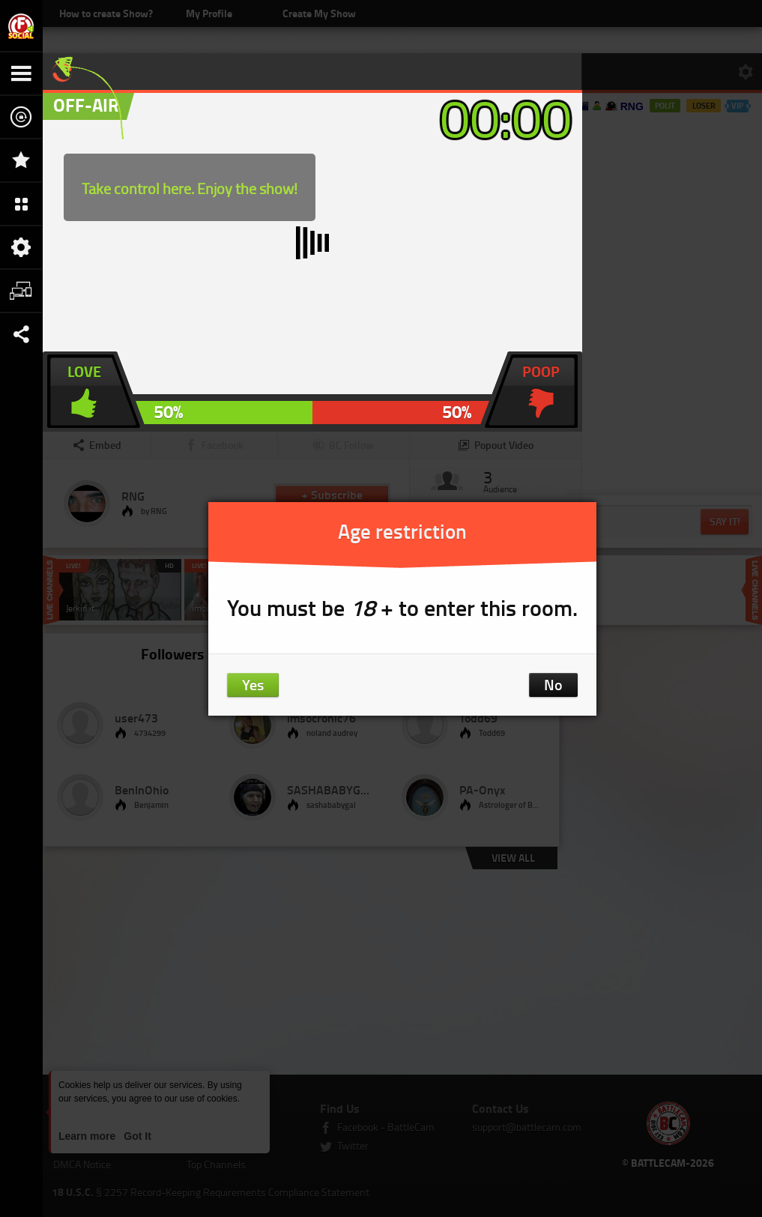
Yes (253, 684)
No (553, 684)
